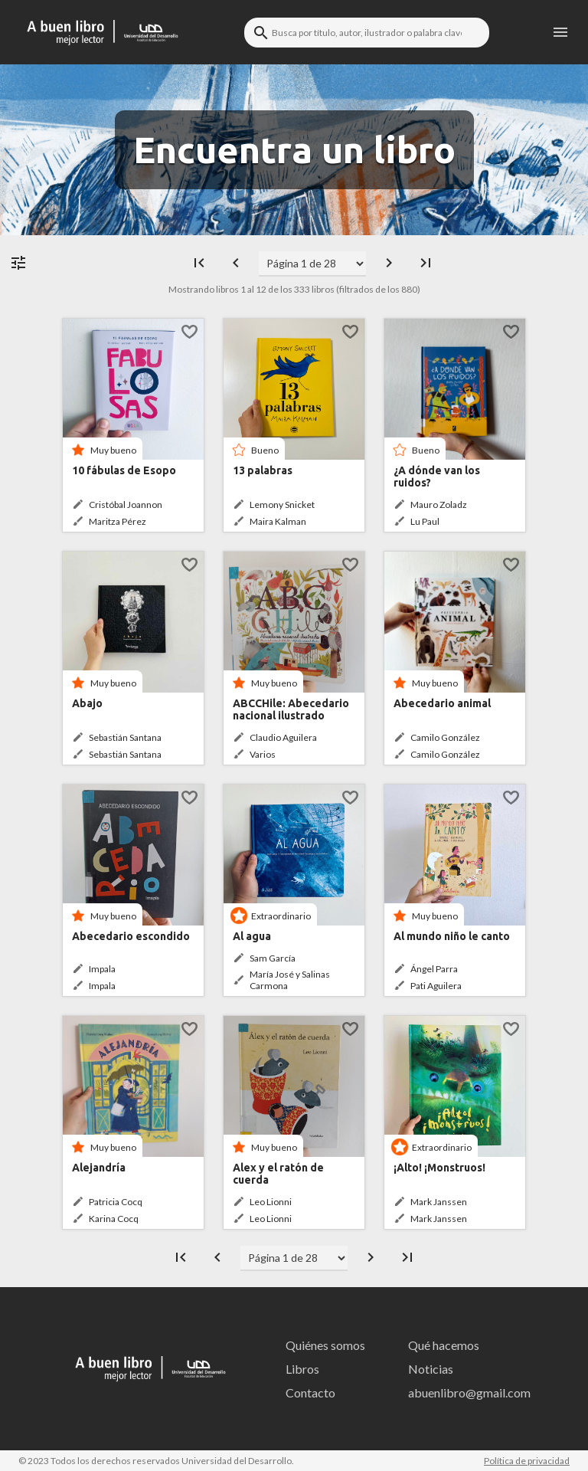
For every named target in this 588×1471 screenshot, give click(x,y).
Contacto (310, 1392)
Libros (302, 1368)
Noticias (430, 1368)
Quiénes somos (325, 1345)
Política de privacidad (527, 1460)
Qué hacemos (443, 1345)
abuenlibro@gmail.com (464, 1392)
